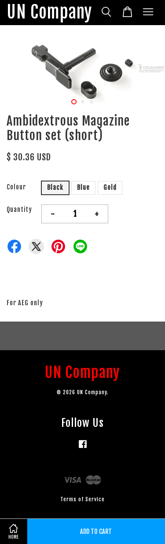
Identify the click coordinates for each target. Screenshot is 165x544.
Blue (83, 187)
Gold (110, 187)
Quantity (19, 209)
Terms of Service (82, 499)
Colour (16, 187)
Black (55, 187)
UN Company (49, 12)
